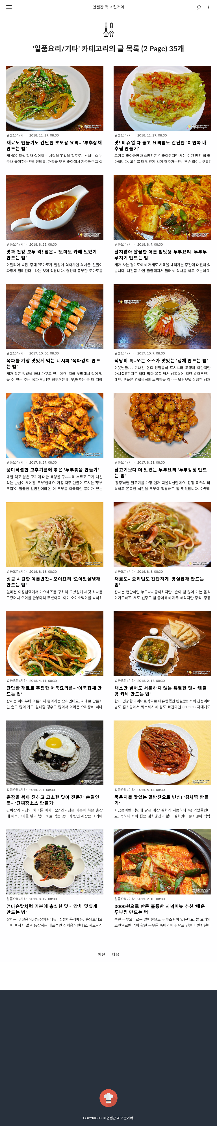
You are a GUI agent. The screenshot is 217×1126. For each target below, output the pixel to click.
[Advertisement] (108, 1039)
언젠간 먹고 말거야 (108, 7)
